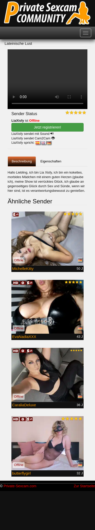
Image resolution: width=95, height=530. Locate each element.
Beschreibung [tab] (22, 161)
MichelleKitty (22, 268)
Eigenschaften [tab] (51, 161)
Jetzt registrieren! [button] (47, 127)
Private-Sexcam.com (20, 486)
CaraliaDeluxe (24, 405)
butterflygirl (21, 473)
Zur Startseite (84, 486)
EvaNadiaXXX (24, 336)
